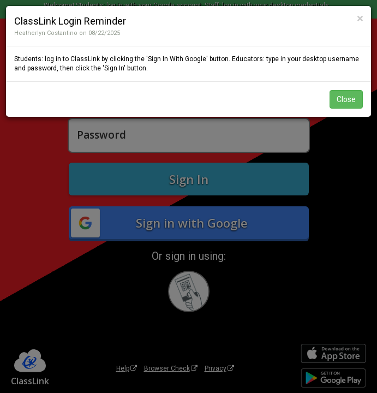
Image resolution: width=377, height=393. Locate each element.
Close (346, 99)
